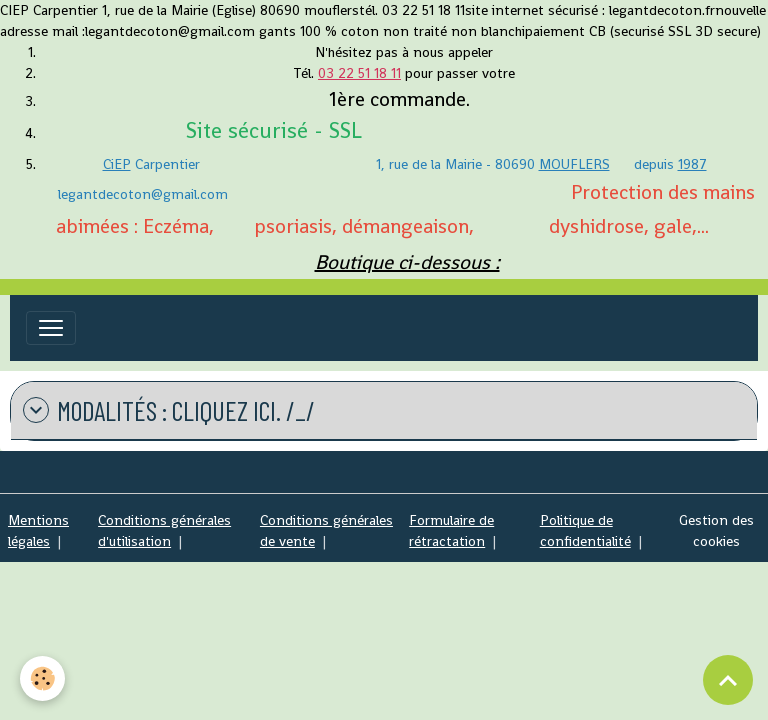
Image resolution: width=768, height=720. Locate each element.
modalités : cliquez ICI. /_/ (169, 410)
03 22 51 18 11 (359, 73)
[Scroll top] (728, 680)
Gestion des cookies (716, 530)
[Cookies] (42, 678)
